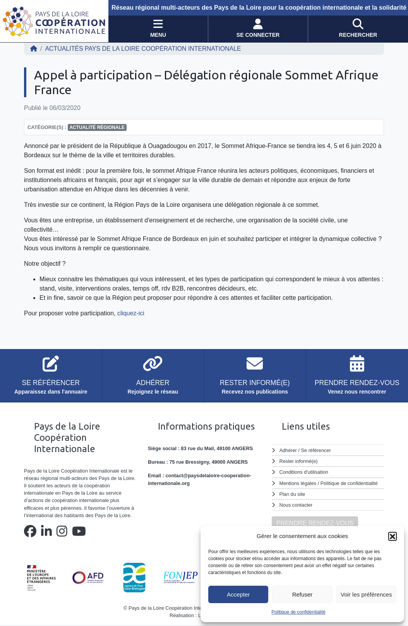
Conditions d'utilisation (304, 472)
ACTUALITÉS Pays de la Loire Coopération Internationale (143, 48)
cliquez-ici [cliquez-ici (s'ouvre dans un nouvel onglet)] (130, 313)
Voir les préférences (366, 594)
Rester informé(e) (298, 461)
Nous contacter (296, 505)
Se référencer (316, 450)
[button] (392, 536)
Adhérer (288, 450)
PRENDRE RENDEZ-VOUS (314, 523)
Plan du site (292, 494)
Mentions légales (298, 483)
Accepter (238, 594)
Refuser (302, 594)
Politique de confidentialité (298, 612)
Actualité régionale (97, 127)
